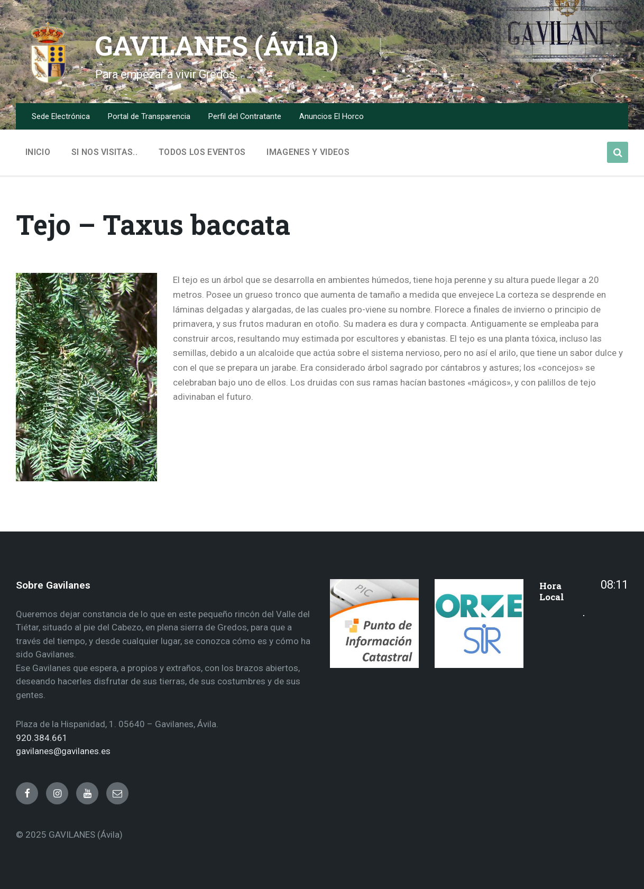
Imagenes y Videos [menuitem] (307, 152)
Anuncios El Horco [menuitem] (331, 116)
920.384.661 (42, 737)
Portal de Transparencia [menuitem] (149, 116)
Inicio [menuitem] (37, 152)
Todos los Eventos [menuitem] (202, 152)
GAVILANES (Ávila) (218, 45)
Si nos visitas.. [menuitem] (104, 152)
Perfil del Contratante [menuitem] (244, 116)
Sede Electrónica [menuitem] (61, 116)
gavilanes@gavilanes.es (63, 751)
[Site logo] (47, 81)
